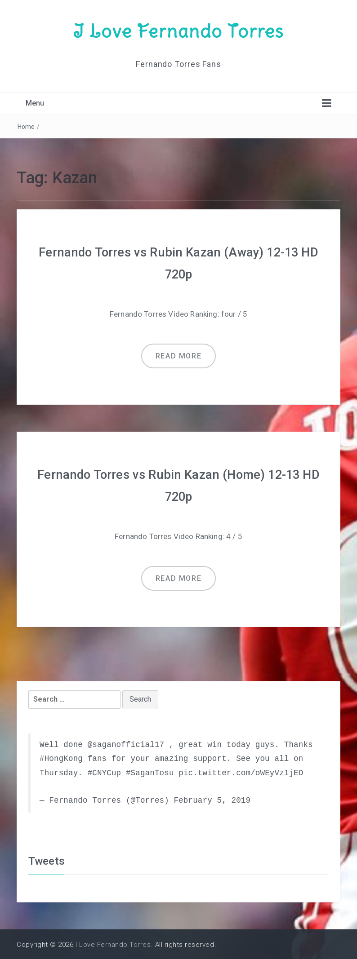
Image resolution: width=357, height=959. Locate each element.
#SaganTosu (150, 771)
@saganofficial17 (126, 743)
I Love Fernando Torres (178, 30)
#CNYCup (104, 771)
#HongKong (61, 757)
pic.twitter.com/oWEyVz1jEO (240, 771)
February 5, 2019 (212, 799)
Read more (178, 355)
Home (26, 126)
